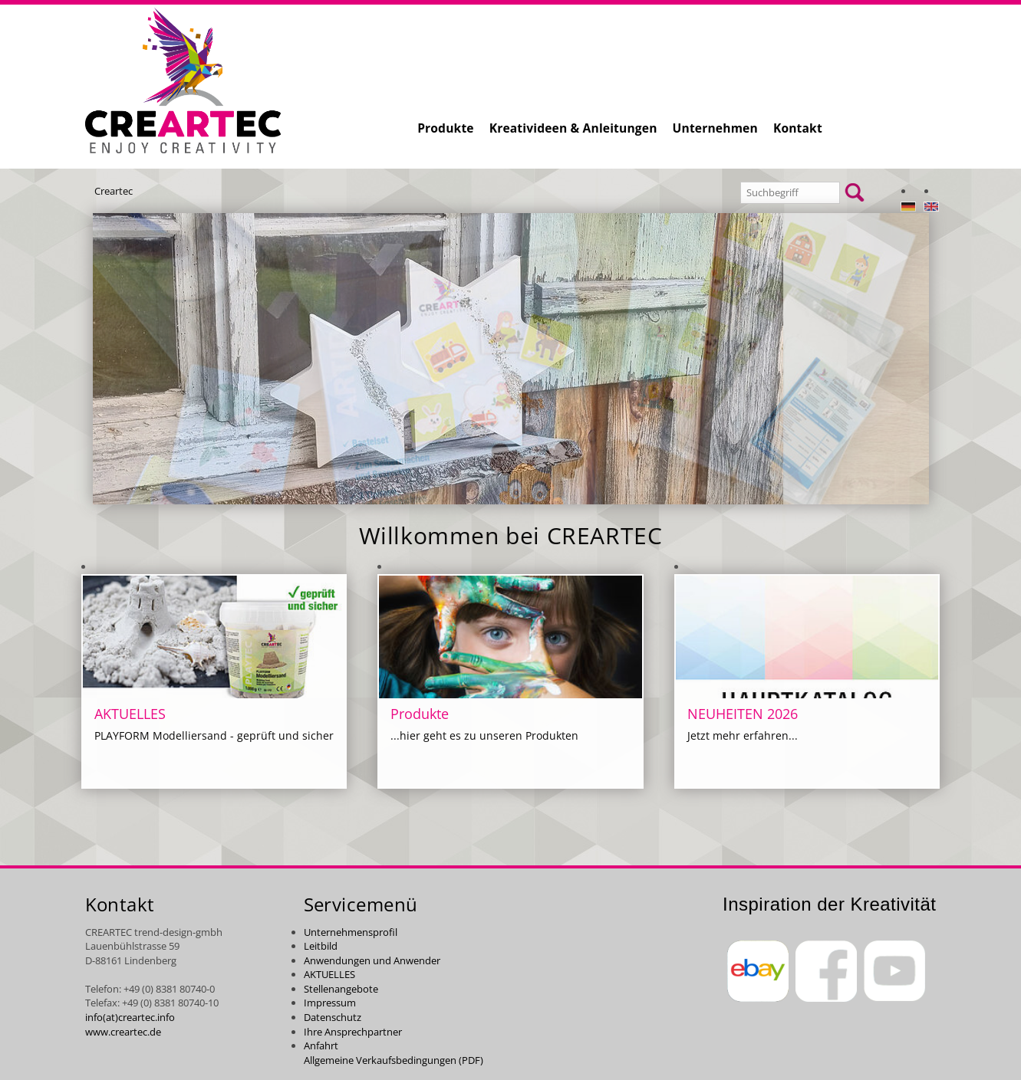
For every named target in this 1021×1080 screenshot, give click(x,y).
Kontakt (797, 128)
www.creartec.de (123, 1032)
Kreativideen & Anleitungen (573, 128)
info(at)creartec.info (130, 1017)
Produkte (445, 128)
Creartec (113, 191)
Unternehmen (715, 128)
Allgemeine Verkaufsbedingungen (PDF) (393, 1060)
